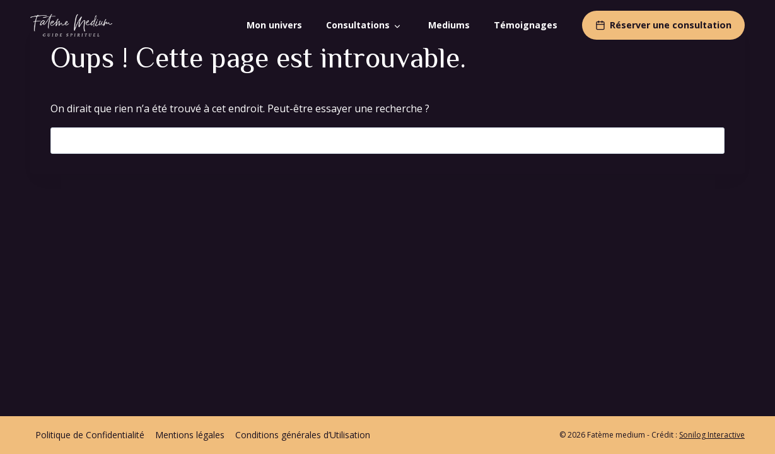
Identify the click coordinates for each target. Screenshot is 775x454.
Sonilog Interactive (712, 434)
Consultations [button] (358, 25)
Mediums (449, 25)
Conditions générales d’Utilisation (302, 435)
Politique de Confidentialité (89, 435)
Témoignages (525, 25)
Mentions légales (189, 435)
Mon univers (274, 25)
